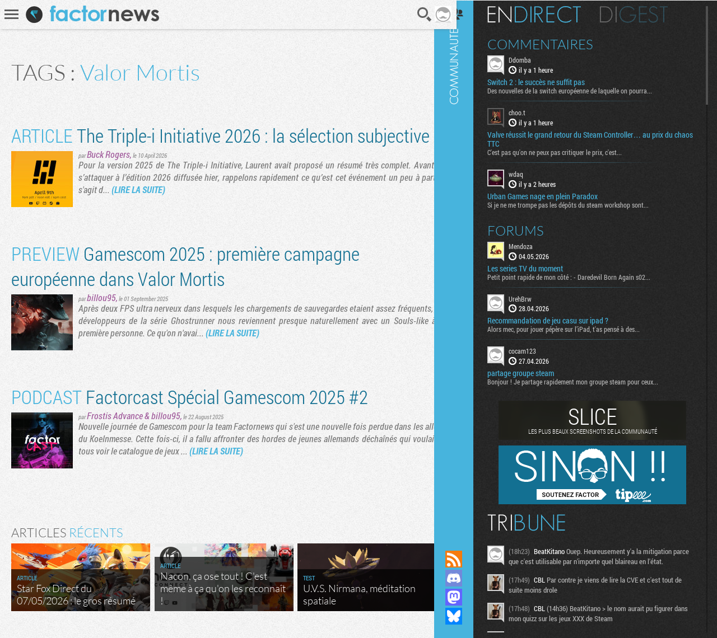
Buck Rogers (108, 154)
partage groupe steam (534, 372)
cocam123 (536, 350)
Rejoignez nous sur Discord (467, 578)
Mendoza (535, 245)
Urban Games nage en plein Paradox (556, 195)
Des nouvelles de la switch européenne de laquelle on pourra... (583, 90)
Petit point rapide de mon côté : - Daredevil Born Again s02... (582, 275)
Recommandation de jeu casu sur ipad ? (561, 320)
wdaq (530, 173)
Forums (529, 229)
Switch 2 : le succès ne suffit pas (550, 81)
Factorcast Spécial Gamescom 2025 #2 (189, 396)
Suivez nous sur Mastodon (467, 597)
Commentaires (554, 43)
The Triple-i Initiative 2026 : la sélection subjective (220, 135)
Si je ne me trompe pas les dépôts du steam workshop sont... (582, 203)
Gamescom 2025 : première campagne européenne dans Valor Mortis (185, 266)
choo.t (531, 111)
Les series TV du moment (539, 267)
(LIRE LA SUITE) (138, 189)
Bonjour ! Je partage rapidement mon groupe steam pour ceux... (586, 381)
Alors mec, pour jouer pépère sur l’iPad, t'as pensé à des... (577, 328)
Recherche (416, 14)
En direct (548, 14)
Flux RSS (467, 559)
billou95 (101, 297)
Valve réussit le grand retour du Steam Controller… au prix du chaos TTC (594, 139)
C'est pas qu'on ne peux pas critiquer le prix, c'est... (568, 151)
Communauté (468, 264)
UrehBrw (534, 297)
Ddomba (534, 59)
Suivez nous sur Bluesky (467, 616)
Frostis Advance (115, 415)
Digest (647, 14)
